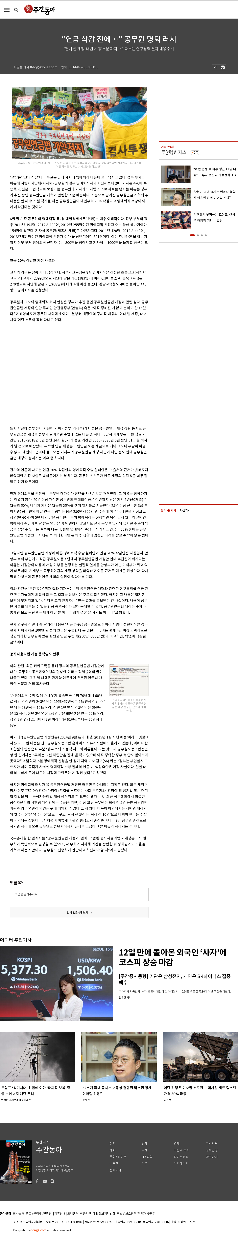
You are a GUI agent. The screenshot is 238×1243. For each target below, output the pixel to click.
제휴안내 (59, 1213)
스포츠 (113, 1163)
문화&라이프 (118, 1157)
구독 (195, 152)
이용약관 (85, 1213)
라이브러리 (181, 1157)
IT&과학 (147, 1157)
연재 (177, 1143)
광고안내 (212, 1157)
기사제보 (212, 1143)
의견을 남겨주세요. (26, 894)
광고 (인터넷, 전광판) (39, 1213)
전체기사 (115, 1170)
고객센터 (72, 1213)
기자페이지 (181, 1163)
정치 (112, 1143)
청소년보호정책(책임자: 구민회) (136, 1213)
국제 (145, 1150)
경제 (145, 1143)
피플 (145, 1163)
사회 (112, 1150)
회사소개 (18, 1213)
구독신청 (212, 1150)
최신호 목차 (181, 1150)
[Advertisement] (44, 373)
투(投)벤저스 (173, 152)
